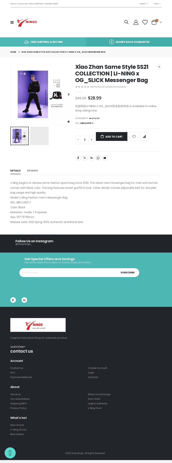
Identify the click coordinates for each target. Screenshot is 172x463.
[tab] (15, 174)
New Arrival (17, 428)
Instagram (24, 303)
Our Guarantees (20, 402)
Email (106, 161)
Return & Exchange (99, 397)
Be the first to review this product (109, 87)
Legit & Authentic (98, 406)
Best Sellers (17, 437)
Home (13, 52)
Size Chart (94, 402)
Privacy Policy (18, 411)
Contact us (16, 371)
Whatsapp (99, 161)
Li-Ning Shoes (18, 432)
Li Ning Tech (95, 411)
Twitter (85, 161)
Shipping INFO (18, 406)
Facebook (78, 161)
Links (142, 3)
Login (91, 375)
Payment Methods (21, 380)
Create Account (97, 371)
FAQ (12, 375)
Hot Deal (93, 380)
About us (15, 397)
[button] (68, 122)
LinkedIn (92, 161)
